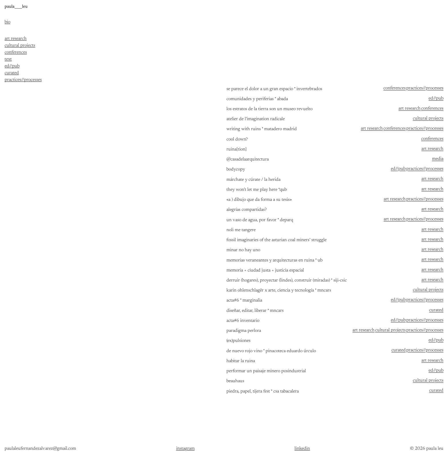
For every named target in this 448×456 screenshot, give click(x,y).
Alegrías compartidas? (246, 210)
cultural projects (428, 118)
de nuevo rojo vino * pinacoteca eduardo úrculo (271, 351)
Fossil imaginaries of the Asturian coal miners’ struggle (276, 240)
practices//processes (424, 88)
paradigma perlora (243, 331)
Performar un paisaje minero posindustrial (266, 371)
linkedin (302, 448)
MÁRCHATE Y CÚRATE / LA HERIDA (253, 180)
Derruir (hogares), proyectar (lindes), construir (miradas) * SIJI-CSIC (286, 280)
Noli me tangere (241, 230)
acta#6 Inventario (242, 321)
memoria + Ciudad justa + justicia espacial (265, 270)
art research (410, 108)
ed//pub (436, 98)
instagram (185, 448)
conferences (394, 88)
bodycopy (235, 169)
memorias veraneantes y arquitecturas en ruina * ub (274, 260)
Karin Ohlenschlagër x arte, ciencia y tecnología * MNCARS (278, 290)
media (437, 158)
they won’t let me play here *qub (256, 190)
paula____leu (16, 6)
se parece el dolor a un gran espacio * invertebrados (274, 89)
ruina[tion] (236, 149)
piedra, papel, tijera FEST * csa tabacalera (262, 391)
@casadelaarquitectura (247, 159)
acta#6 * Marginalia (244, 300)
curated (436, 310)
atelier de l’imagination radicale (255, 119)
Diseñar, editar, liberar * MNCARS (255, 311)
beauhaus (235, 381)
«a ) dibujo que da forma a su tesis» (259, 200)
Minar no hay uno (243, 250)
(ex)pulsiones (238, 341)
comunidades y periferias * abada (257, 99)
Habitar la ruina (240, 361)
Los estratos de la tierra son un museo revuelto (269, 109)
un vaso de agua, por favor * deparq (259, 220)
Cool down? (237, 139)
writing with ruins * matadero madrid (261, 129)
